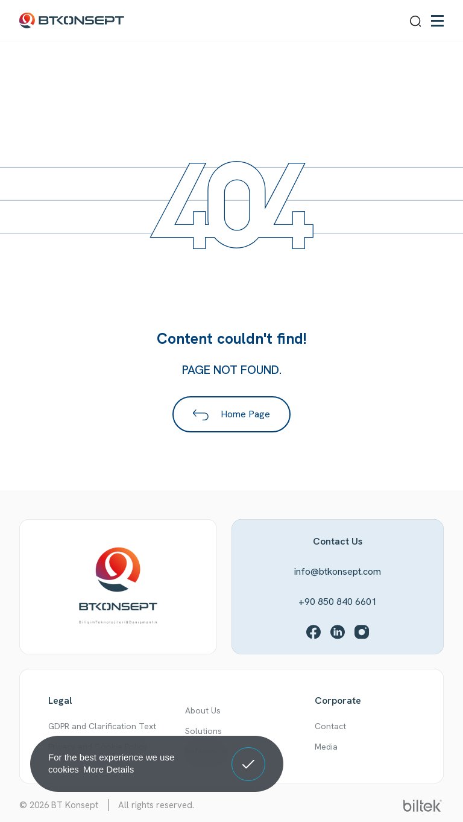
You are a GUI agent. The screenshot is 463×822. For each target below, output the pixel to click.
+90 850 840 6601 (337, 601)
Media (326, 746)
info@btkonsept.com (337, 571)
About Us (203, 710)
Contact (330, 726)
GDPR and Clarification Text (102, 726)
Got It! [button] (248, 755)
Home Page (231, 414)
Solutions (203, 731)
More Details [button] (108, 769)
